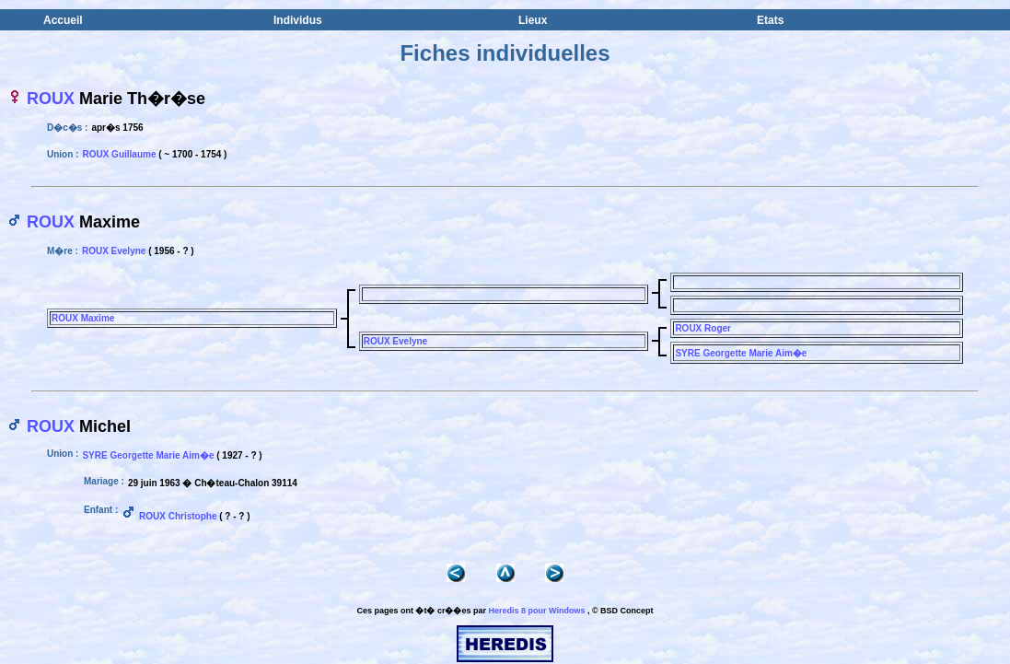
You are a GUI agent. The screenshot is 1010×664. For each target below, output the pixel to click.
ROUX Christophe (177, 516)
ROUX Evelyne (113, 251)
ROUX (51, 98)
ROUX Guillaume (119, 154)
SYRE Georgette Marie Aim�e (741, 353)
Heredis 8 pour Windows (536, 610)
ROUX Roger (703, 328)
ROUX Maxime (83, 318)
